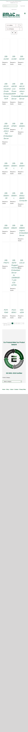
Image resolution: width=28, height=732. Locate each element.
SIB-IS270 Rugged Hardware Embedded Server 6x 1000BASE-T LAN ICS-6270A (15, 273)
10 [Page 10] (4, 324)
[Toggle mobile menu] (25, 13)
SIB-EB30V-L (14, 195)
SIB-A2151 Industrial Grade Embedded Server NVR (7, 91)
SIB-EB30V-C (22, 166)
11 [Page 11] (6, 324)
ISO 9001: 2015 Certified (14, 373)
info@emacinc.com (14, 2)
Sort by (9, 25)
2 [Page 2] (10, 323)
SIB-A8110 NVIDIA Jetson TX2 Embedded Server (23, 91)
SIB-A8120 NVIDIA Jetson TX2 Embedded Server (7, 131)
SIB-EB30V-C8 (6, 195)
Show (10, 29)
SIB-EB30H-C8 (6, 166)
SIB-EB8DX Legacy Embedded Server (23, 230)
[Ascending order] (20, 25)
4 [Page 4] (14, 323)
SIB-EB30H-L (14, 166)
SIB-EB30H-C (22, 126)
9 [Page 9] (23, 323)
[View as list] (15, 32)
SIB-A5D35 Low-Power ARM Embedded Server (15, 91)
